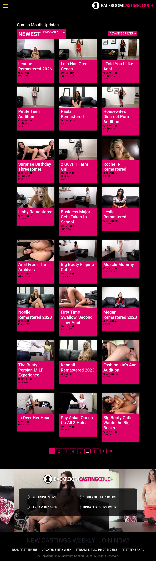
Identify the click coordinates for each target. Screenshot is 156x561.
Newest (29, 34)
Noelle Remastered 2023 (35, 315)
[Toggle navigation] (6, 6)
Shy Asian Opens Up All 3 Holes (77, 420)
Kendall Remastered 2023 (77, 367)
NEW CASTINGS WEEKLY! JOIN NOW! (78, 540)
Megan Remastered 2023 (120, 315)
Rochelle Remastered (114, 167)
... (87, 451)
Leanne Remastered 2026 (35, 66)
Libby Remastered (35, 211)
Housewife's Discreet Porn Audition (116, 116)
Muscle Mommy (118, 264)
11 (95, 451)
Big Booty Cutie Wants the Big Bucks (118, 423)
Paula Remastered (72, 114)
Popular (49, 31)
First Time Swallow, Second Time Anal (77, 317)
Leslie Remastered (114, 214)
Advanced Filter (123, 33)
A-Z (63, 31)
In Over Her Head (34, 417)
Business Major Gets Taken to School (75, 217)
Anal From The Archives (32, 267)
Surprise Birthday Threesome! (34, 167)
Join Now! (78, 524)
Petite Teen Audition (29, 114)
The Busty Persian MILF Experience (30, 370)
